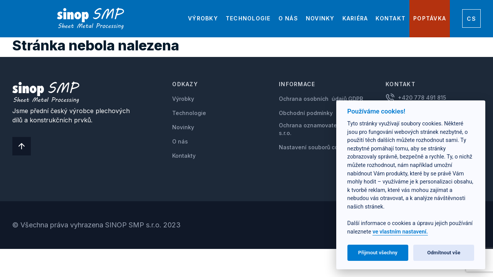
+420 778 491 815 (422, 97)
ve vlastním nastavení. (400, 232)
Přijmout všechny (377, 252)
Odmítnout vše (443, 252)
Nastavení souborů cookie (314, 147)
